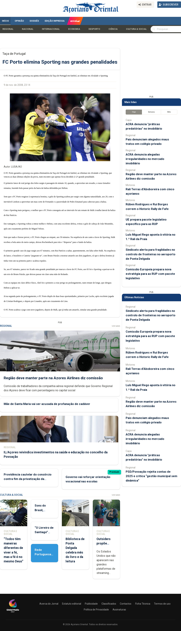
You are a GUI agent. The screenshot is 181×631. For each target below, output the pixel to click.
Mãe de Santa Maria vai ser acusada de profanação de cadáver (47, 404)
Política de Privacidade (96, 609)
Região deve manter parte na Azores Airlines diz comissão (53, 378)
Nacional (27, 29)
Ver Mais (116, 326)
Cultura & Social (136, 29)
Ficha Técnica (142, 603)
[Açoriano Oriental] (13, 612)
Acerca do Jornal (48, 603)
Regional (7, 29)
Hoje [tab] (134, 112)
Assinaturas (119, 609)
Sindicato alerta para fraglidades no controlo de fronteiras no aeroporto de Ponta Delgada (150, 254)
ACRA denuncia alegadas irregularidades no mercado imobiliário (145, 159)
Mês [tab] (169, 112)
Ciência (113, 29)
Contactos (125, 603)
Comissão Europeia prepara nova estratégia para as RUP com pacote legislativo (150, 274)
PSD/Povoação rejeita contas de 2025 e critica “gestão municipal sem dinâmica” (151, 476)
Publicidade (91, 603)
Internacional (51, 29)
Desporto (94, 29)
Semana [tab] (151, 112)
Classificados (108, 603)
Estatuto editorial (71, 603)
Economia (74, 29)
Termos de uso (162, 603)
